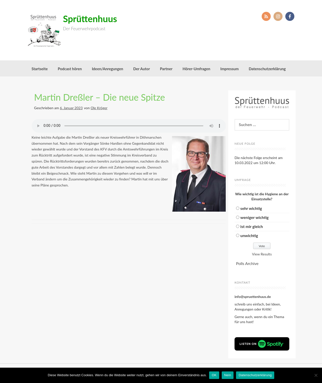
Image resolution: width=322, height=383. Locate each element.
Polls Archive (247, 263)
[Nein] (315, 375)
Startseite (40, 68)
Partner (166, 68)
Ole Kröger (98, 108)
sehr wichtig (251, 208)
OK (214, 375)
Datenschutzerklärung (267, 68)
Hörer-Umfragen (196, 68)
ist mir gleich (251, 226)
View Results (262, 254)
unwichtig (249, 235)
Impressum (229, 68)
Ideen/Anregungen (107, 68)
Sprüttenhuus (90, 18)
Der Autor (141, 68)
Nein (227, 375)
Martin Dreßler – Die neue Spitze (99, 97)
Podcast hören (70, 68)
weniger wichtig (254, 217)
